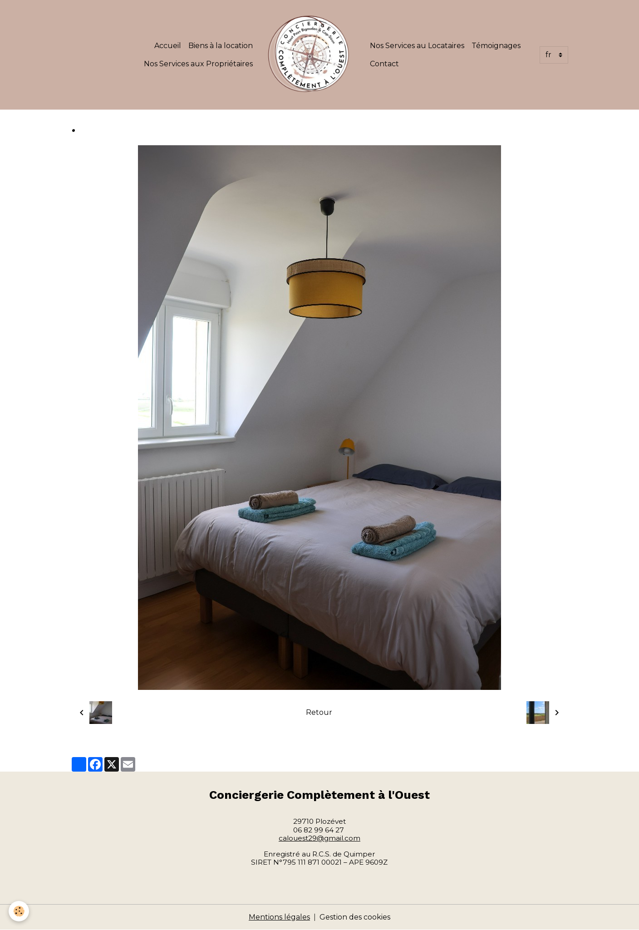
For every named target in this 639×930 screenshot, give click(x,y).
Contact (384, 63)
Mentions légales (279, 917)
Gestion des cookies (355, 917)
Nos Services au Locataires (417, 45)
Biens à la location (220, 45)
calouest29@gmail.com (319, 838)
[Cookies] (19, 911)
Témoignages (496, 45)
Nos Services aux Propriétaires (198, 63)
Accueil (167, 45)
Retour (319, 712)
